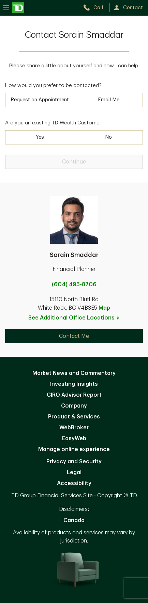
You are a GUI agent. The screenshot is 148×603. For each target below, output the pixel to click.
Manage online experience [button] (74, 449)
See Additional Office (74, 318)
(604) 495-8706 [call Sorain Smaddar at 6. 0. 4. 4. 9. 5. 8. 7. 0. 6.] (74, 284)
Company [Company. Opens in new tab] (74, 406)
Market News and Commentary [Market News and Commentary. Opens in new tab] (74, 373)
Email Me (108, 99)
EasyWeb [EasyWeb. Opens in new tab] (74, 438)
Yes (40, 137)
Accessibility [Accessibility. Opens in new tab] (74, 483)
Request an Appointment (40, 99)
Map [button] (104, 308)
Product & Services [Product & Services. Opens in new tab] (74, 416)
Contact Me (74, 336)
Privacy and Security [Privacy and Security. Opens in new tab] (74, 461)
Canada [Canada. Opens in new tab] (74, 520)
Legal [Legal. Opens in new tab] (74, 472)
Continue (74, 162)
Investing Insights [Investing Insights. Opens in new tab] (74, 384)
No (108, 137)
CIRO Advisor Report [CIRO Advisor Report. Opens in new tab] (74, 395)
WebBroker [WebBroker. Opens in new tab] (74, 427)
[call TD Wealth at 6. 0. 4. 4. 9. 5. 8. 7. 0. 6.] (96, 7)
